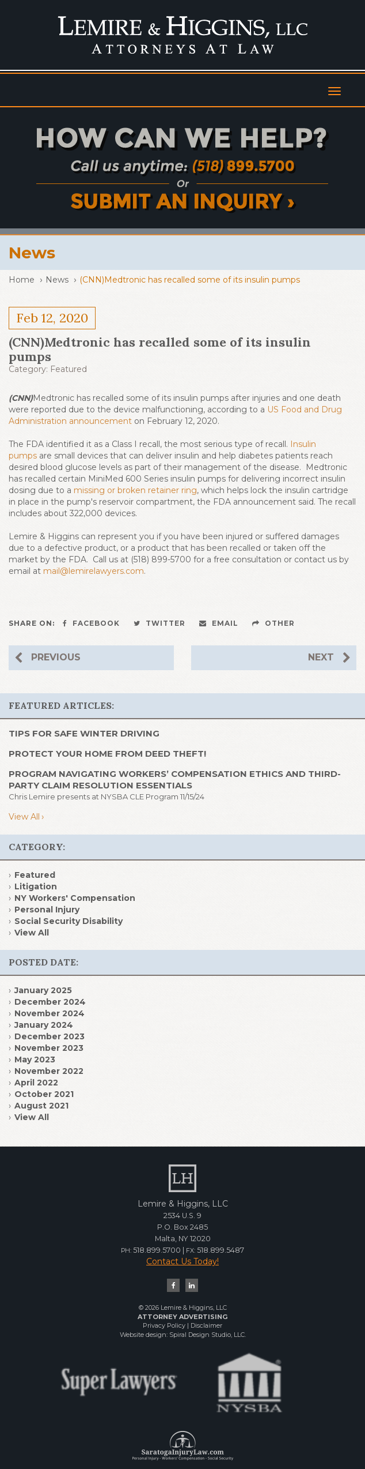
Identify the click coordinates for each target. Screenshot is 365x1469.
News (57, 280)
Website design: (144, 1335)
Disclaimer (206, 1325)
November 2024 (49, 1013)
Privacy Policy (164, 1325)
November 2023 (48, 1048)
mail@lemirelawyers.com (93, 571)
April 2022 (36, 1082)
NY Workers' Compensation (74, 898)
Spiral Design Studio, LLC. (207, 1335)
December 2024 (50, 1002)
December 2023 (49, 1036)
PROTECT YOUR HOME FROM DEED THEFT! (107, 753)
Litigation (35, 886)
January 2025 (43, 990)
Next (329, 658)
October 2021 (44, 1094)
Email (218, 623)
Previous (47, 658)
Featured (68, 369)
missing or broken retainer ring (135, 490)
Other (273, 623)
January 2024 (43, 1025)
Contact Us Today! (182, 1261)
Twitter (159, 623)
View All (24, 816)
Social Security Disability (68, 921)
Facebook (91, 623)
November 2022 (48, 1071)
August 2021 (41, 1105)
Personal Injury (46, 909)
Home (22, 280)
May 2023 (34, 1059)
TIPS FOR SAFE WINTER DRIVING (84, 733)
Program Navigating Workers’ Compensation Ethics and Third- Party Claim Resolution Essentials (175, 779)
